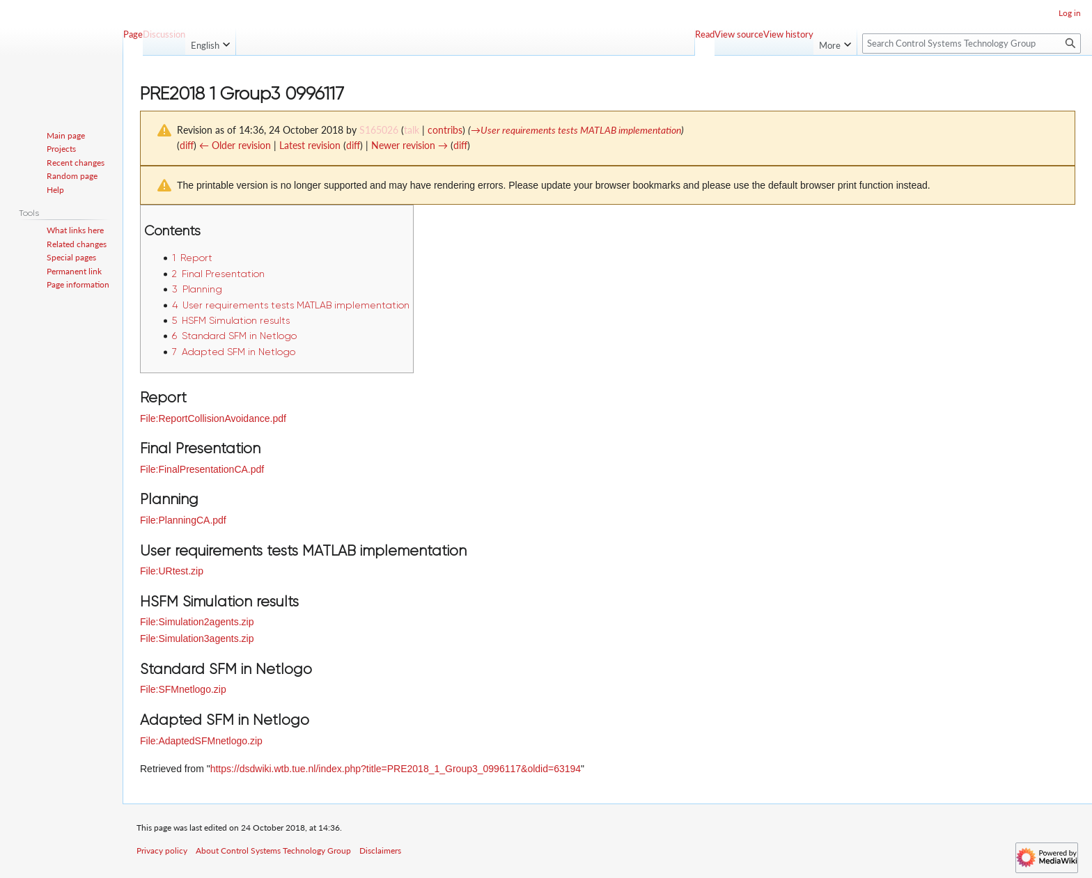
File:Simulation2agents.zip (197, 621)
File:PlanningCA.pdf (183, 520)
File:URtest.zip (171, 571)
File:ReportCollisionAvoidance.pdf (213, 418)
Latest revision (310, 145)
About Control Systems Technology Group (273, 850)
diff (187, 145)
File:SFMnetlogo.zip (183, 689)
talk (411, 130)
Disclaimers (380, 850)
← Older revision (235, 145)
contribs (445, 130)
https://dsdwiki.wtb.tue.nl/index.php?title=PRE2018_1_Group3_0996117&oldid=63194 (395, 768)
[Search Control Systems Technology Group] (971, 43)
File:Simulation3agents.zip (197, 638)
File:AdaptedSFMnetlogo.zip (201, 740)
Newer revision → (409, 145)
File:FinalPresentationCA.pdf (202, 469)
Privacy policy (161, 850)
